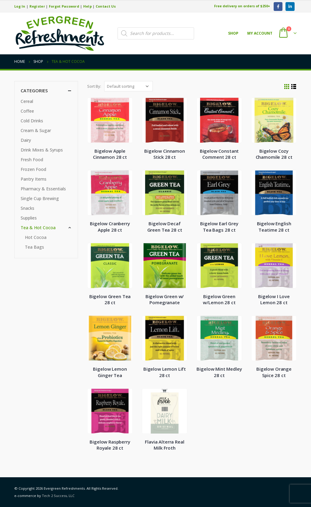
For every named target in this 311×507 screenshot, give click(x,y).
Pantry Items (33, 179)
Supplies (29, 218)
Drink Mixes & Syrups (42, 150)
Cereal (27, 101)
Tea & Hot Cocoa (38, 227)
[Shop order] (128, 86)
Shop (233, 33)
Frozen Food (33, 169)
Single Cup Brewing (40, 198)
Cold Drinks (32, 121)
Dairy (26, 140)
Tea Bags (34, 247)
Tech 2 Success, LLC (58, 495)
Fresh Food (32, 159)
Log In (20, 6)
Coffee (27, 111)
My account (259, 33)
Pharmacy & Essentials (43, 189)
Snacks (27, 208)
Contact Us (106, 6)
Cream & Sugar (36, 130)
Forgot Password (64, 6)
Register (37, 6)
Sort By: (94, 86)
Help (87, 6)
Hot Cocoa (35, 237)
